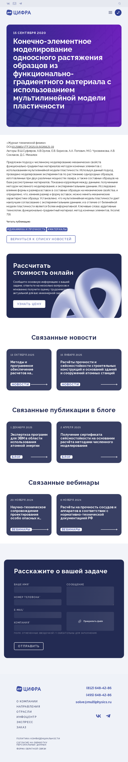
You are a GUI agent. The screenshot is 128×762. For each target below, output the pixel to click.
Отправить (29, 646)
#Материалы (57, 229)
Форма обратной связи (31, 749)
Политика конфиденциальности (38, 739)
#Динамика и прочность (26, 229)
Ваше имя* (22, 584)
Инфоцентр (26, 717)
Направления (28, 706)
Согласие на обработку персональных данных (31, 744)
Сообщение (75, 584)
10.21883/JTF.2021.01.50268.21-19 (33, 146)
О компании (27, 701)
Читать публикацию (18, 221)
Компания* (22, 622)
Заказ (21, 727)
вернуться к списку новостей (41, 239)
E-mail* (19, 610)
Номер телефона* (27, 597)
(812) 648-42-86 (99, 688)
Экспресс (24, 722)
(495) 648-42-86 (99, 695)
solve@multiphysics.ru (94, 702)
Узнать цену (29, 304)
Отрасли (24, 711)
